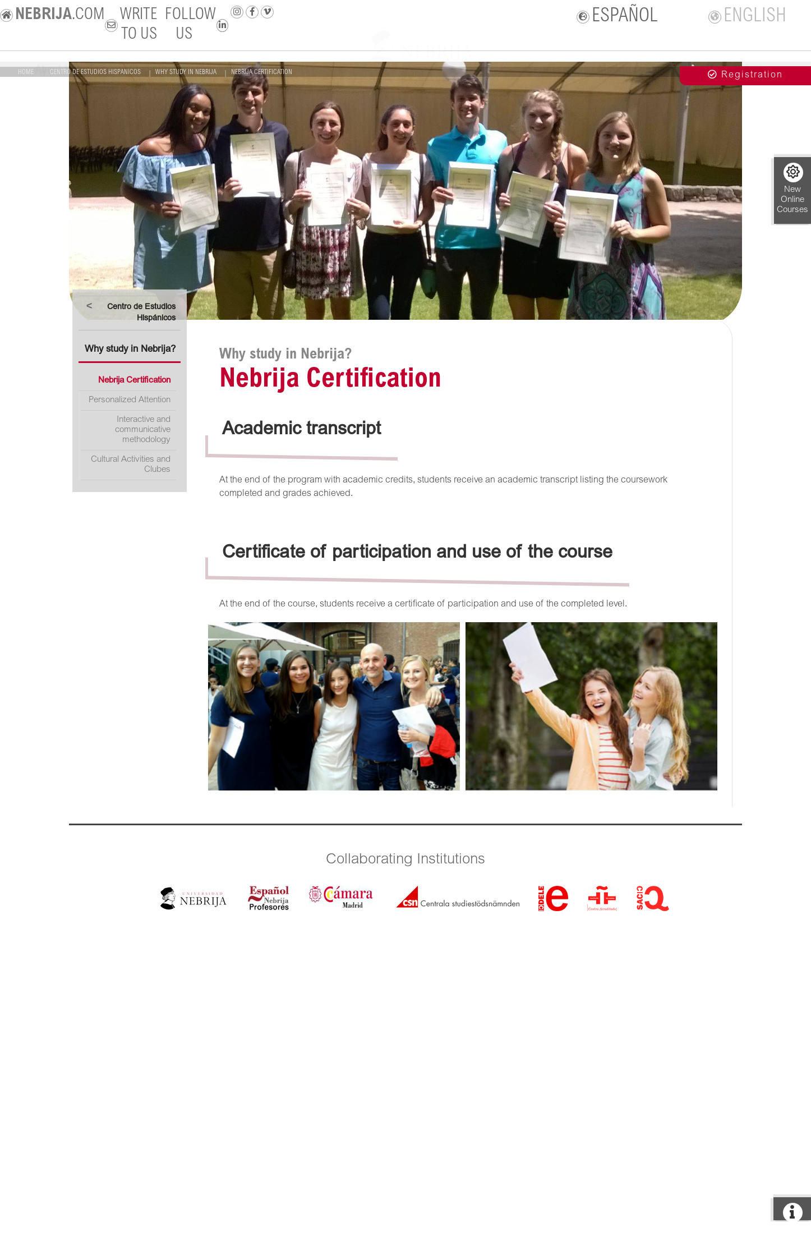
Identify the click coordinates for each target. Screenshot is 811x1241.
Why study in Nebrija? (130, 350)
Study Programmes (173, 69)
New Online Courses (792, 188)
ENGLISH (747, 16)
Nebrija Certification (134, 380)
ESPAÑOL (618, 16)
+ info (792, 124)
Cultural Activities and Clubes (131, 465)
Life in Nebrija (734, 69)
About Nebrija (67, 69)
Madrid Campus (634, 69)
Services (547, 69)
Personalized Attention (130, 400)
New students (278, 69)
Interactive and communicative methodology (143, 430)
